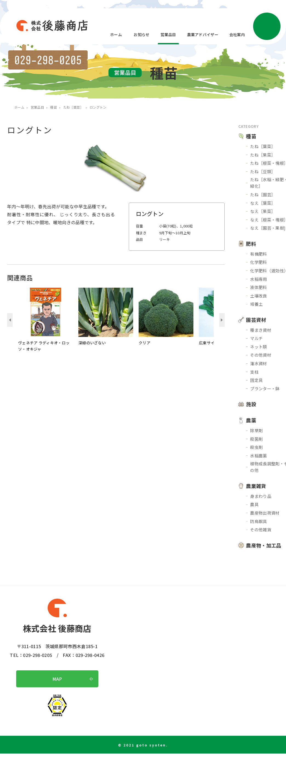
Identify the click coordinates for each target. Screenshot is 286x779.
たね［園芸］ (262, 194)
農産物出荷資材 (264, 513)
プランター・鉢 (264, 388)
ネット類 (258, 347)
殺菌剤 (256, 439)
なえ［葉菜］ (262, 203)
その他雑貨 (260, 529)
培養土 (256, 304)
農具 (254, 504)
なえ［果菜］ (262, 211)
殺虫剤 (256, 447)
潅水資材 (258, 363)
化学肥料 (258, 262)
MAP (57, 679)
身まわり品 (260, 496)
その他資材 (260, 355)
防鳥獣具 (258, 521)
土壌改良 (258, 296)
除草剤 (256, 430)
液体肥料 (258, 287)
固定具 (256, 380)
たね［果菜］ (262, 155)
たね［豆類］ (262, 171)
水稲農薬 (258, 455)
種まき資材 (260, 330)
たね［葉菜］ (262, 146)
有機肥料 (258, 254)
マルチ (256, 338)
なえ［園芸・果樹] (267, 228)
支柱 (254, 372)
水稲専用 (258, 279)
